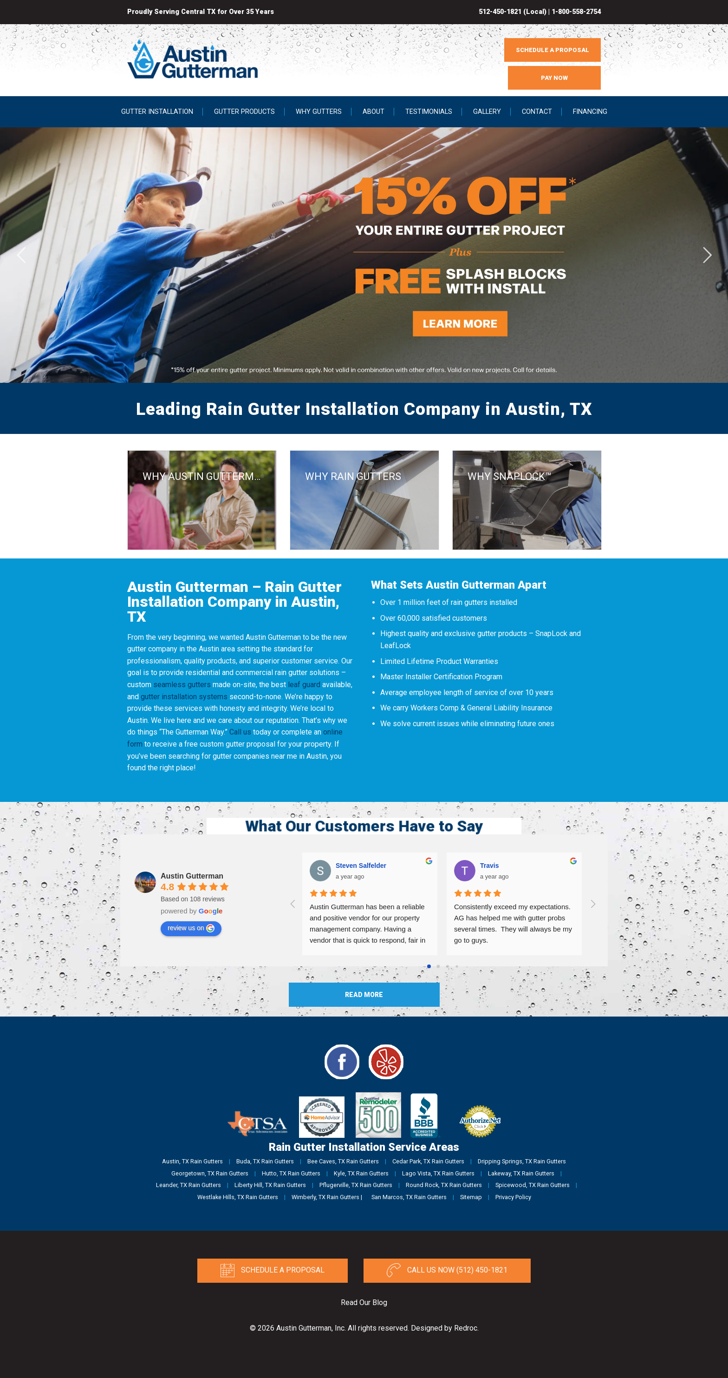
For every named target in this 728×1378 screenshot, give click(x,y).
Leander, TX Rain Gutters (188, 1184)
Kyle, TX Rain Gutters (361, 1173)
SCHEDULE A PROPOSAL (552, 49)
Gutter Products (244, 112)
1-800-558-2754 (576, 12)
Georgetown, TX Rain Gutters (209, 1173)
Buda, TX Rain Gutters (265, 1161)
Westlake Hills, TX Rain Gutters (237, 1197)
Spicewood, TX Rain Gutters (532, 1184)
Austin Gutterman (192, 876)
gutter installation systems (184, 696)
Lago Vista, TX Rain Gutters (438, 1173)
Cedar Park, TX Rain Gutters (428, 1161)
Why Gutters (319, 112)
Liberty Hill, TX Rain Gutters (270, 1184)
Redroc (465, 1328)
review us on (191, 928)
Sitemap (471, 1197)
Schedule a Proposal (272, 1270)
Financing (590, 112)
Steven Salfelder (361, 865)
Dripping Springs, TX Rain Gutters (522, 1161)
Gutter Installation (157, 112)
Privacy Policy (513, 1197)
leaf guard (304, 684)
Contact (537, 112)
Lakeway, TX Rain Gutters (521, 1173)
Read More (364, 994)
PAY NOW (554, 77)
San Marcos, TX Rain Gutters (409, 1197)
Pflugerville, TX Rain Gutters (355, 1184)
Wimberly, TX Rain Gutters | (327, 1197)
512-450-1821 (500, 12)
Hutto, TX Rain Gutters (291, 1173)
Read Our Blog (364, 1302)
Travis (489, 865)
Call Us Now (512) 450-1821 (447, 1270)
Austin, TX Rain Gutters (192, 1161)
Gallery (487, 112)
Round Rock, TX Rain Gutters (444, 1184)
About (373, 112)
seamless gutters (182, 684)
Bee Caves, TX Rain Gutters (343, 1161)
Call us (240, 732)
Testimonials (428, 112)
